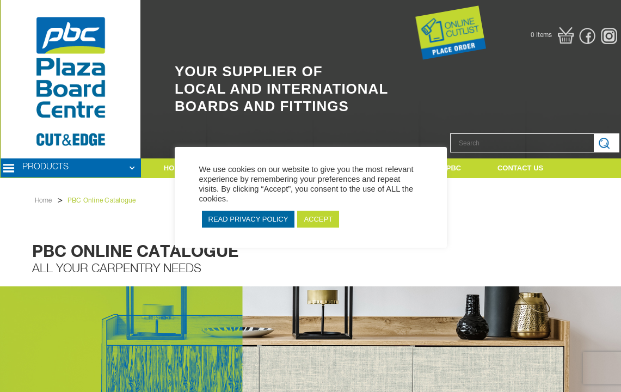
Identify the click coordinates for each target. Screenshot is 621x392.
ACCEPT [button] (318, 219)
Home (43, 201)
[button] (552, 35)
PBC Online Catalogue (101, 201)
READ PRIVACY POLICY (248, 219)
